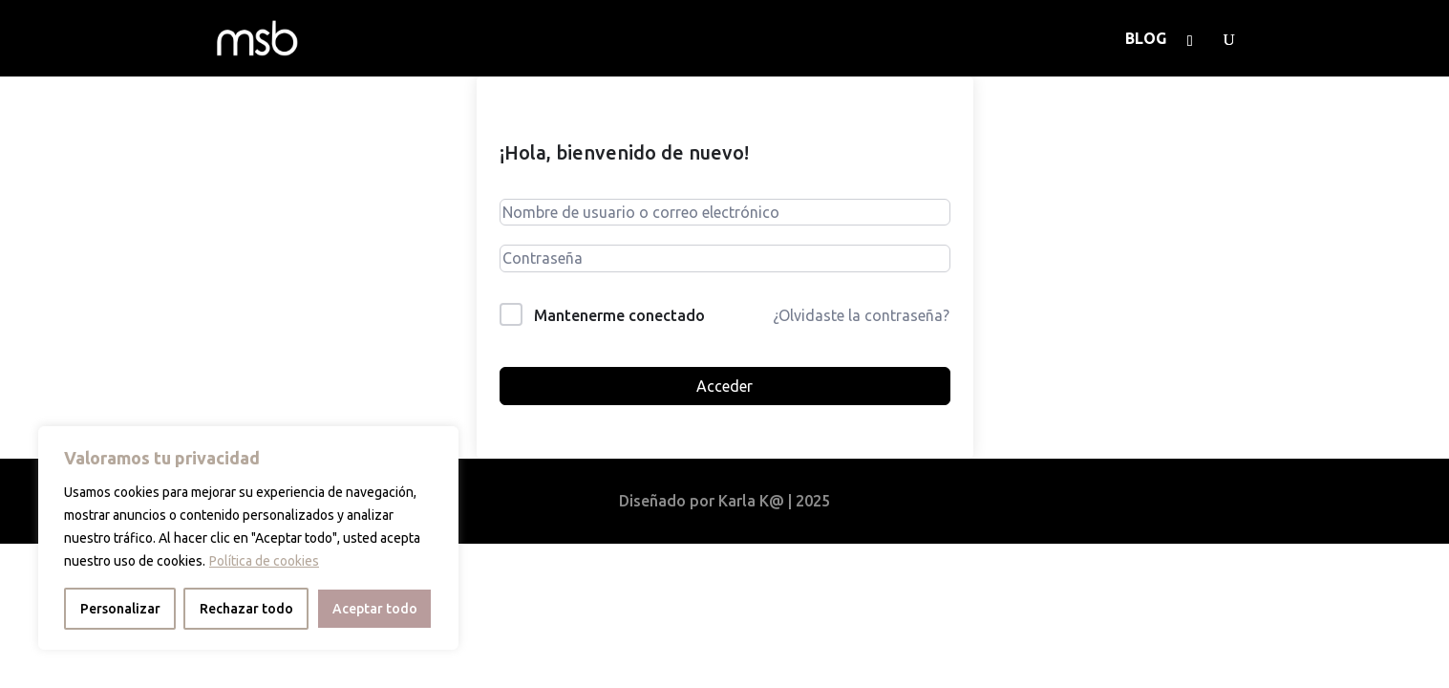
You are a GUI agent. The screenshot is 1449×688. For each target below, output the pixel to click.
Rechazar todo (246, 608)
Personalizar (120, 608)
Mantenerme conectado (619, 315)
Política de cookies (264, 561)
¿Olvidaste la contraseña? (861, 315)
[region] (248, 538)
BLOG (1145, 39)
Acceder (724, 386)
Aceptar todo (374, 608)
